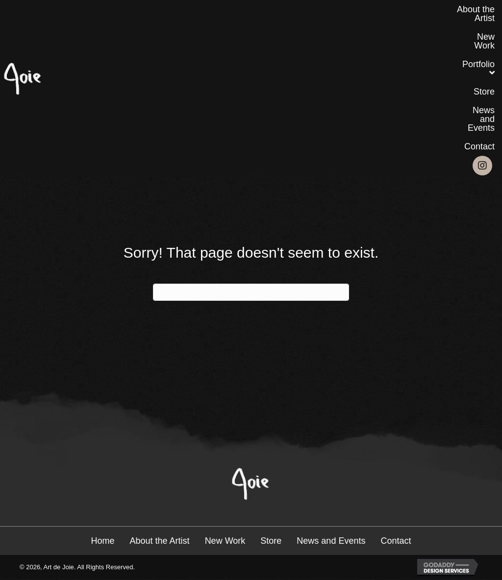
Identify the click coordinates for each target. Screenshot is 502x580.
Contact (395, 541)
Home (103, 541)
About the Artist (160, 541)
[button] (482, 165)
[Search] (251, 292)
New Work (225, 541)
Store (270, 541)
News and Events (331, 541)
